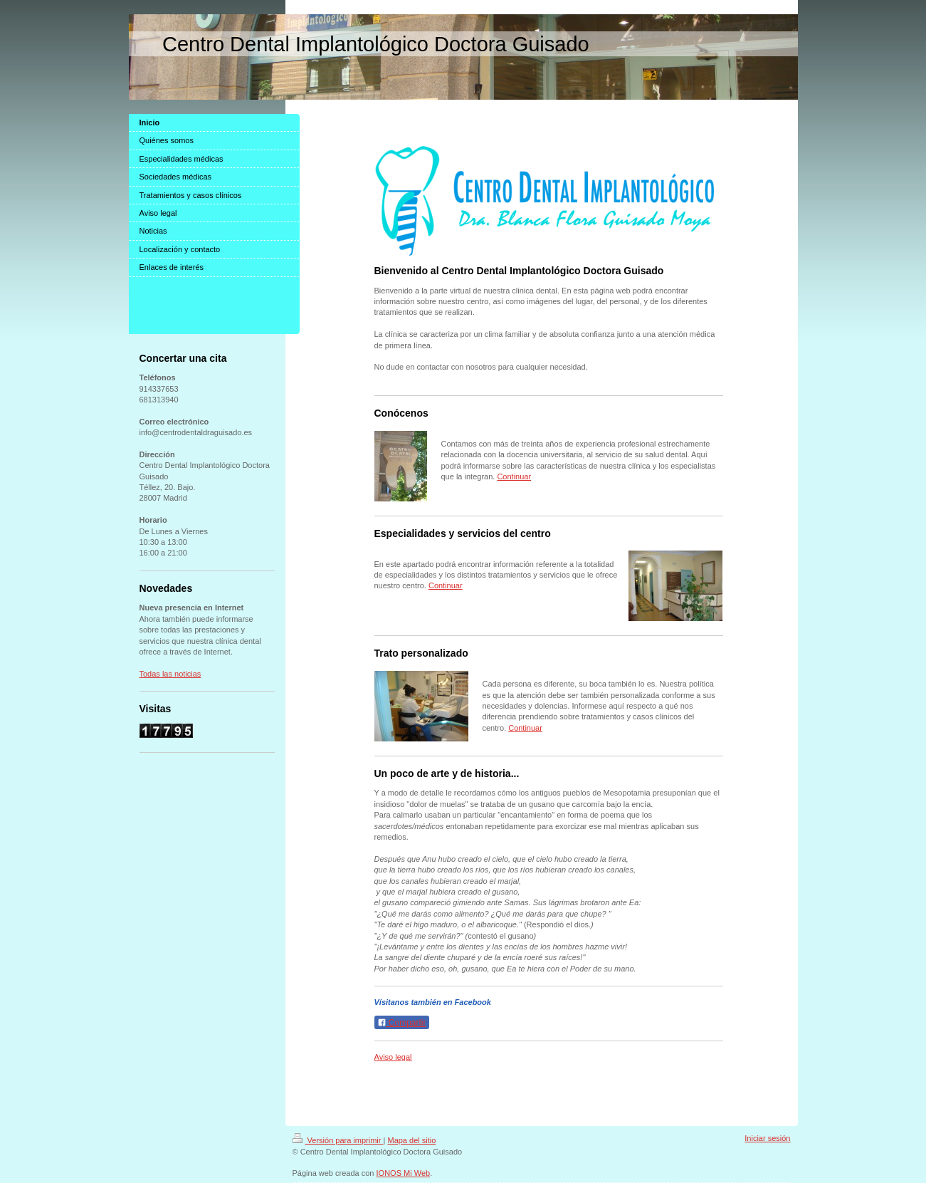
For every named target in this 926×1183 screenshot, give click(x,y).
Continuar (514, 476)
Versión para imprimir (338, 1140)
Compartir (401, 1023)
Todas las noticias (170, 673)
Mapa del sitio (411, 1140)
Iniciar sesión (767, 1138)
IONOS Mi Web (404, 1173)
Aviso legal (393, 1057)
